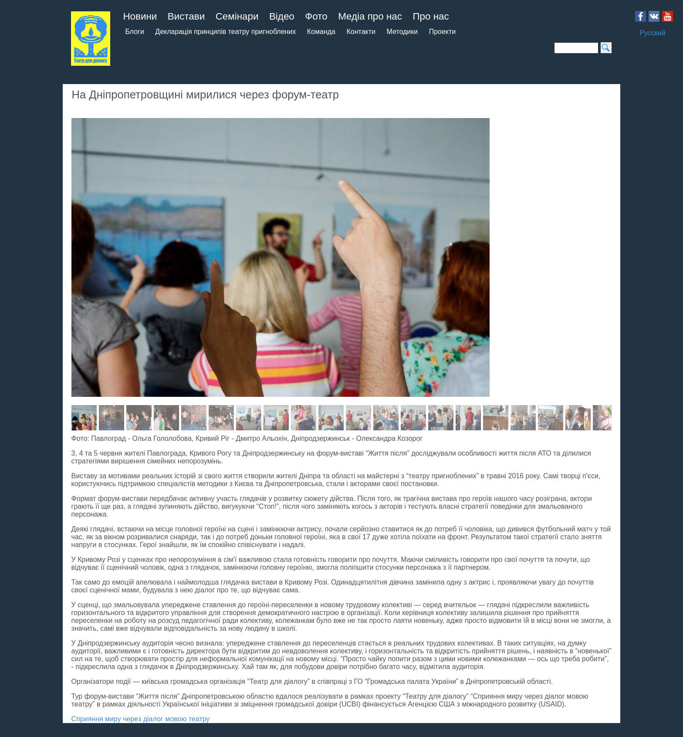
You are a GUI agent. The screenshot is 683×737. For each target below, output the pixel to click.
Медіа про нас (370, 16)
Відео (281, 16)
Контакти (360, 31)
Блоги (134, 31)
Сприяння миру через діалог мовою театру (140, 719)
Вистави (186, 16)
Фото (316, 16)
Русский (652, 33)
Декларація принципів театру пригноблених (225, 31)
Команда (321, 31)
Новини (140, 16)
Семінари (237, 16)
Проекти (442, 31)
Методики (402, 31)
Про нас (431, 16)
